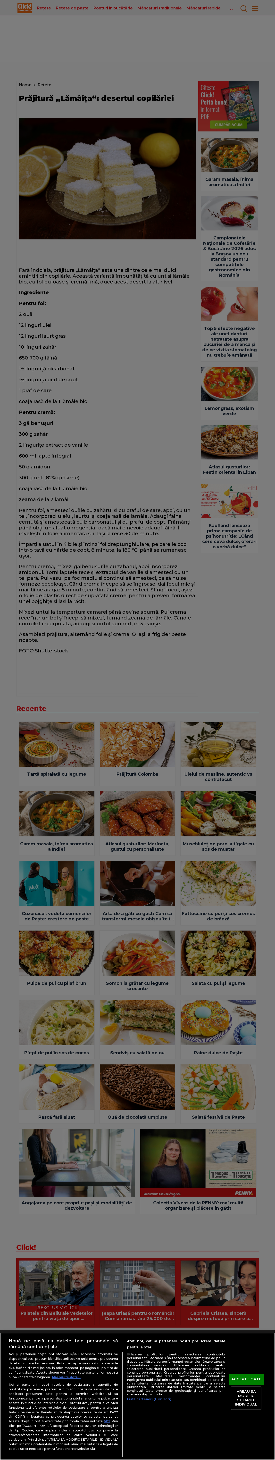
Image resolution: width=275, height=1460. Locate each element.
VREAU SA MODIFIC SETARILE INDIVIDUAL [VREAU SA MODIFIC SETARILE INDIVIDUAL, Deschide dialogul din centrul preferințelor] (246, 1397)
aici (107, 1421)
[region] (137, 1396)
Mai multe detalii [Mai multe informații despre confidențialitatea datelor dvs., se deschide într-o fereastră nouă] (66, 1377)
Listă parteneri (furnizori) (149, 1399)
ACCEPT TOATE (246, 1379)
